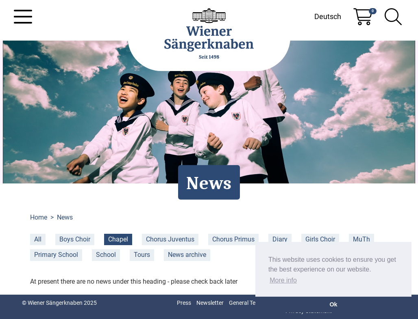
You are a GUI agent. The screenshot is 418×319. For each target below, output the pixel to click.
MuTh (361, 239)
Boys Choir (74, 239)
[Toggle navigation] (23, 16)
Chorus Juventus (170, 239)
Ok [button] (333, 304)
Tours (142, 255)
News (65, 217)
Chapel (118, 239)
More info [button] (283, 280)
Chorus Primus (233, 239)
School (106, 255)
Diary (279, 239)
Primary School (56, 255)
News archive (187, 255)
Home (38, 217)
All (37, 239)
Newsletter (210, 303)
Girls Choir (320, 239)
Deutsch (327, 16)
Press (184, 303)
